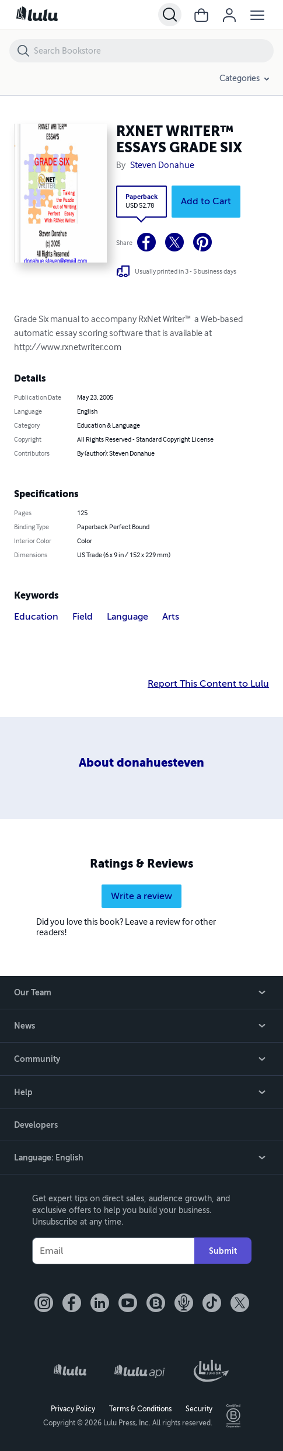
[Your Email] (113, 1250)
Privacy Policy (73, 1409)
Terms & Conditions (140, 1409)
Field (82, 616)
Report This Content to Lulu (208, 684)
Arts (170, 616)
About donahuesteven (141, 763)
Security (199, 1409)
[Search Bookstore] (153, 50)
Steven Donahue (162, 165)
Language (127, 616)
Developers (36, 1125)
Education (36, 616)
